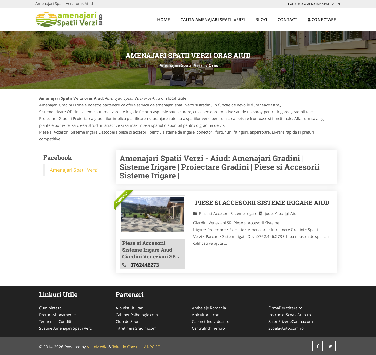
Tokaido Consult (126, 346)
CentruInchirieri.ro (208, 328)
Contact (287, 19)
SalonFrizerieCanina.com (290, 321)
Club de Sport (128, 321)
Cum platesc (50, 307)
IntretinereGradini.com (136, 328)
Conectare (322, 19)
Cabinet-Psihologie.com (137, 314)
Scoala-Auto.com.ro (286, 328)
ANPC (149, 346)
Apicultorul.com (206, 314)
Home (163, 19)
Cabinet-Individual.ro (211, 321)
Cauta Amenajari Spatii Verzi (212, 19)
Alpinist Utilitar (129, 307)
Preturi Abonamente (57, 314)
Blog (261, 19)
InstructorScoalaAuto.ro (289, 314)
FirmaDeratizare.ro (285, 307)
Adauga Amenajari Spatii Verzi (313, 4)
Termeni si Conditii (55, 321)
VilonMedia (97, 346)
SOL (159, 346)
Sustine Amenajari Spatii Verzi (66, 328)
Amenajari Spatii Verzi (182, 65)
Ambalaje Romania (209, 307)
